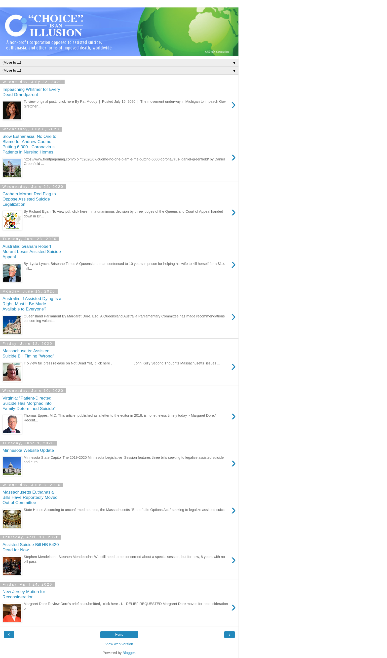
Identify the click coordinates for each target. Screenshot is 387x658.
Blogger (129, 653)
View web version (119, 644)
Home (119, 634)
